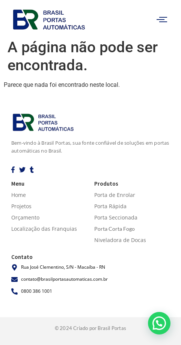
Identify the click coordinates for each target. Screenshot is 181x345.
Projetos (21, 206)
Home (18, 194)
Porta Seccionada (115, 217)
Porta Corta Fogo (114, 228)
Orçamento (25, 217)
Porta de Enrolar (114, 194)
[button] (159, 323)
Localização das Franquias (44, 228)
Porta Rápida (110, 206)
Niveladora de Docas (120, 240)
